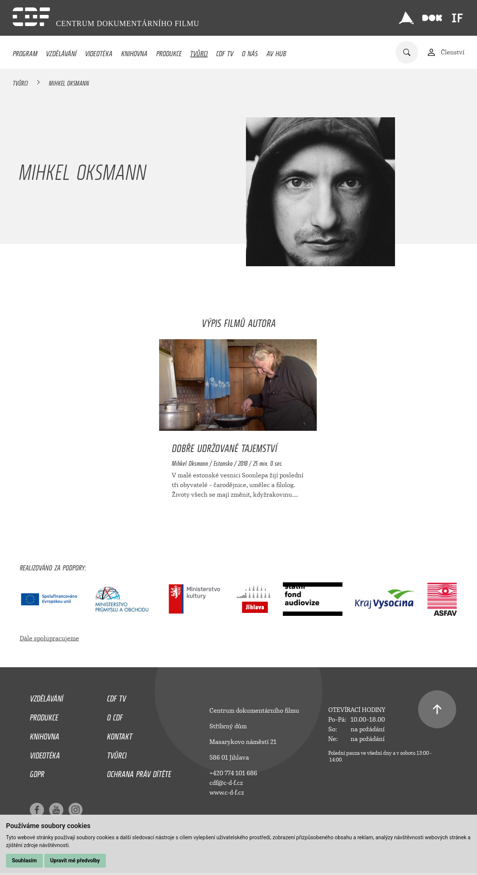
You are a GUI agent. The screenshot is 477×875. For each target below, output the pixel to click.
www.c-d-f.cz (226, 792)
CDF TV (224, 52)
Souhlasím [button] (24, 860)
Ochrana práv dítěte (139, 772)
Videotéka (99, 52)
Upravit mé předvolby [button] (75, 860)
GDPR (37, 772)
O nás (250, 52)
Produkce (169, 52)
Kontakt (119, 734)
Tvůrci (199, 52)
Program (25, 52)
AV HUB (276, 52)
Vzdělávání (61, 52)
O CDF (115, 715)
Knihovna (134, 52)
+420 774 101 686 (233, 773)
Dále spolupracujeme (49, 638)
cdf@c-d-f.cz (226, 782)
